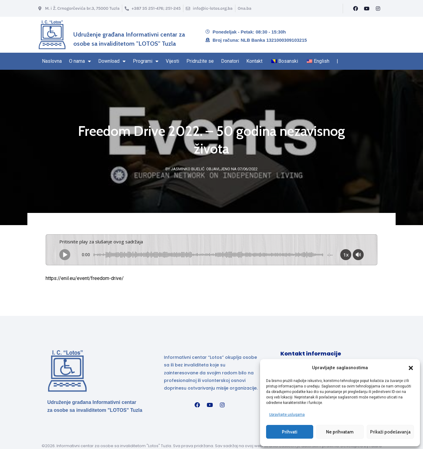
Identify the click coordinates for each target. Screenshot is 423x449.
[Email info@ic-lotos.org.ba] (209, 8)
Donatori (230, 61)
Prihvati (289, 431)
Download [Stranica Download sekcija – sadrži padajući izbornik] (112, 61)
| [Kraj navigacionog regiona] (337, 61)
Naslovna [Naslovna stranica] (52, 61)
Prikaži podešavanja (390, 431)
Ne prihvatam (340, 431)
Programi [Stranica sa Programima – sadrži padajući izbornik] (145, 61)
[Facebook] (355, 8)
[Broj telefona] (153, 8)
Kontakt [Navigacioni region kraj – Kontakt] (254, 61)
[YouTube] (367, 8)
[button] (411, 368)
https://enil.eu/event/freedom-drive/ (85, 278)
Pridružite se (200, 61)
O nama (80, 61)
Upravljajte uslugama (287, 414)
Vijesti (172, 61)
